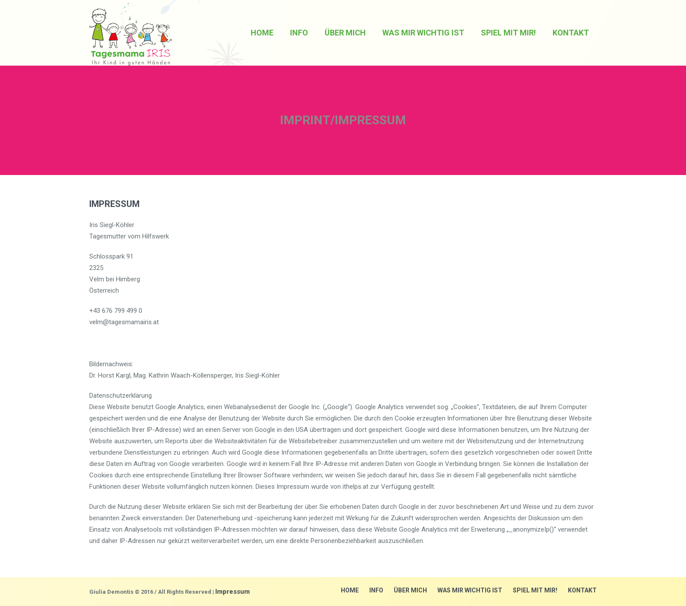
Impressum (232, 591)
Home (350, 590)
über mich (410, 590)
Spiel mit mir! (535, 590)
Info (376, 590)
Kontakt (582, 590)
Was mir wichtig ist (470, 590)
